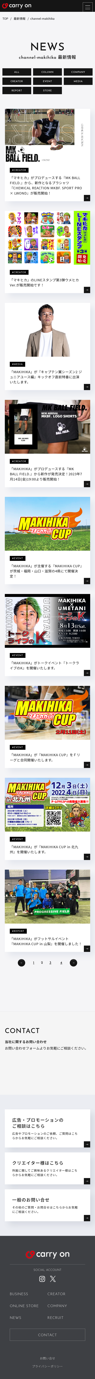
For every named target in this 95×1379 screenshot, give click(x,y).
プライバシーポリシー (47, 1366)
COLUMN (47, 72)
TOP (5, 18)
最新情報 (19, 18)
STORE (47, 90)
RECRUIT (55, 1318)
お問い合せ (47, 1358)
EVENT (47, 81)
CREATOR (17, 81)
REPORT (17, 90)
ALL (16, 72)
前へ (21, 963)
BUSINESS (19, 1294)
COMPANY (78, 72)
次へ (73, 963)
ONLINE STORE (24, 1306)
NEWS (15, 1318)
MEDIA (78, 81)
